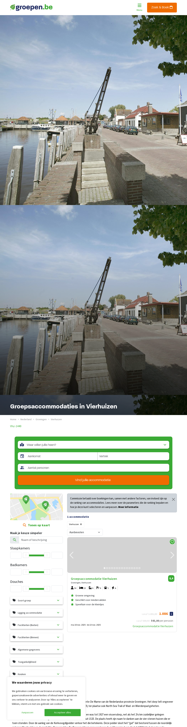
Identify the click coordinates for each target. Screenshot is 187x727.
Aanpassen (27, 712)
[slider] (26, 588)
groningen (41, 419)
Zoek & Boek (162, 7)
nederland (26, 419)
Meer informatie (128, 507)
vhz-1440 (15, 426)
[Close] (173, 499)
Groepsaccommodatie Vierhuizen (153, 626)
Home (13, 419)
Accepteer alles (62, 712)
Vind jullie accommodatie (93, 480)
